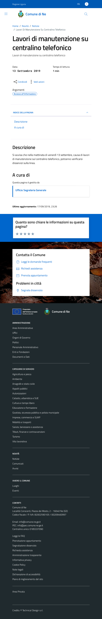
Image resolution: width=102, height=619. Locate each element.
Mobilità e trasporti (21, 422)
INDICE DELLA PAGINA (51, 112)
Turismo (16, 436)
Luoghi (15, 486)
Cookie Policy (18, 564)
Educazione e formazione (24, 408)
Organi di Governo (21, 337)
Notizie (15, 459)
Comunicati (17, 463)
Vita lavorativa (19, 441)
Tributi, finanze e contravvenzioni (28, 432)
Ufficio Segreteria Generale (30, 190)
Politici (15, 342)
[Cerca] (86, 14)
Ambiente (17, 379)
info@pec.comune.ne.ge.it (30, 525)
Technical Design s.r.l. (32, 610)
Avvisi (15, 468)
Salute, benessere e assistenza (27, 427)
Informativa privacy (22, 560)
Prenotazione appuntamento (26, 540)
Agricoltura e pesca (21, 374)
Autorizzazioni (19, 393)
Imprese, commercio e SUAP (26, 417)
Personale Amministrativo (25, 347)
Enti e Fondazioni (20, 352)
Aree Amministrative (22, 328)
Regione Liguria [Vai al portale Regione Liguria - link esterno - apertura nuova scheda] (19, 4)
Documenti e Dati (21, 357)
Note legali (17, 569)
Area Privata (18, 591)
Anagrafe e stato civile (23, 384)
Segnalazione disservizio (24, 545)
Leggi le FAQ (18, 536)
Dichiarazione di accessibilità (26, 574)
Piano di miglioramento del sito (27, 579)
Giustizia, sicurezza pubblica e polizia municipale (35, 412)
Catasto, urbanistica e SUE (25, 398)
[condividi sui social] (20, 81)
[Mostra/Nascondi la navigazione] (6, 14)
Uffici (14, 333)
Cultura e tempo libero (23, 403)
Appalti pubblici (19, 388)
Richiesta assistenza (22, 550)
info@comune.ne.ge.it (30, 522)
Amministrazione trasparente (26, 555)
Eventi (15, 490)
